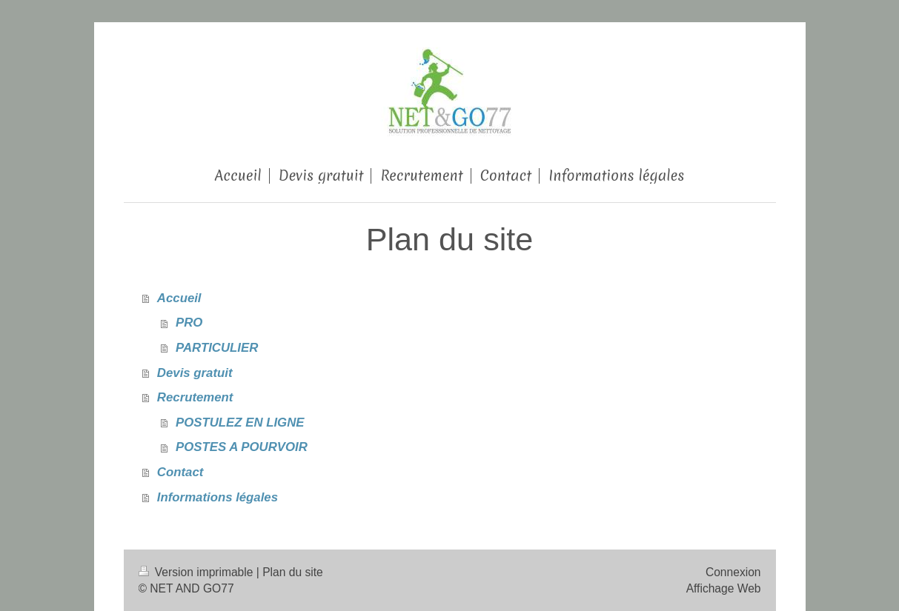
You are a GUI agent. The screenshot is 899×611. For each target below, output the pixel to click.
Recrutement (195, 397)
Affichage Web (723, 588)
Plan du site (292, 572)
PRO (189, 322)
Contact (180, 472)
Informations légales (217, 497)
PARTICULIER (217, 348)
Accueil (179, 298)
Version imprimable (197, 572)
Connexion (733, 572)
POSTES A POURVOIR (242, 447)
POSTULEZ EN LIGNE (240, 422)
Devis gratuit (195, 373)
